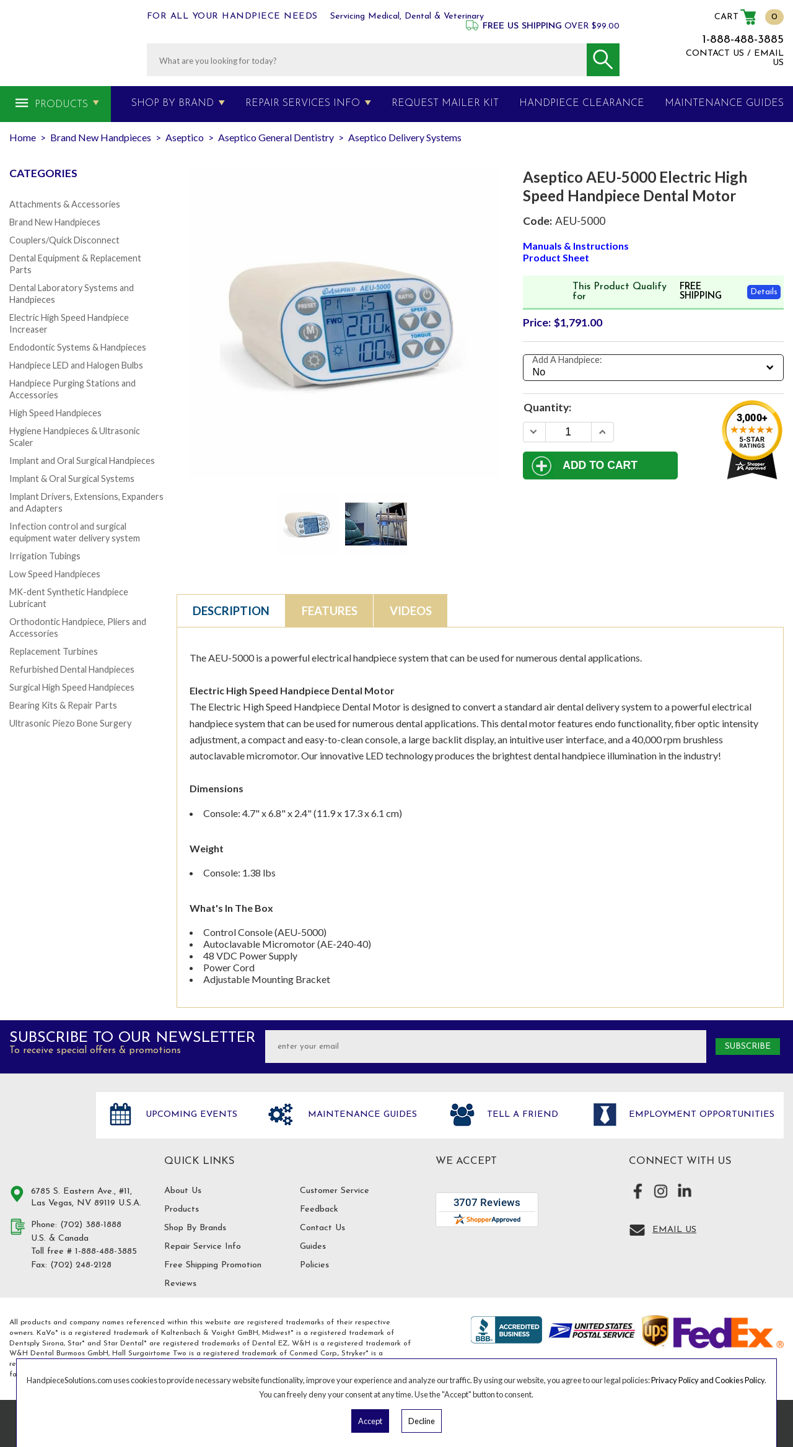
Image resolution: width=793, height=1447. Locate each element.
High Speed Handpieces (55, 413)
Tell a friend (521, 1115)
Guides (313, 1246)
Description (231, 611)
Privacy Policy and (683, 1380)
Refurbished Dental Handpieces (71, 669)
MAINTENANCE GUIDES (724, 103)
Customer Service (334, 1191)
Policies (314, 1265)
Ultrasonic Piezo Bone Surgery (70, 723)
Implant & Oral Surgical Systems (71, 478)
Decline (421, 1421)
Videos (411, 611)
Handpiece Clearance (581, 103)
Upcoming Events (189, 1115)
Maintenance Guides (361, 1115)
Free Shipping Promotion (212, 1265)
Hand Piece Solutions (45, 1128)
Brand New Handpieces (54, 222)
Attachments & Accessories (64, 204)
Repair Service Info (202, 1246)
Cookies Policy (740, 1380)
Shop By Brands (195, 1228)
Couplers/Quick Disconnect (64, 240)
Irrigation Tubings (45, 556)
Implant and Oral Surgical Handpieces (82, 460)
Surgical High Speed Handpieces (71, 687)
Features (329, 611)
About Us (182, 1191)
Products (61, 105)
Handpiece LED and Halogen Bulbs (76, 365)
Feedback (319, 1209)
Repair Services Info (302, 103)
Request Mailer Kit (445, 103)
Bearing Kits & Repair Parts (63, 705)
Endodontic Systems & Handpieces (77, 347)
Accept (370, 1421)
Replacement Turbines (53, 651)
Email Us (674, 1230)
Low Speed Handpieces (54, 574)
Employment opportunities (700, 1115)
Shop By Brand (172, 103)
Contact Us (322, 1228)
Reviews (180, 1283)
